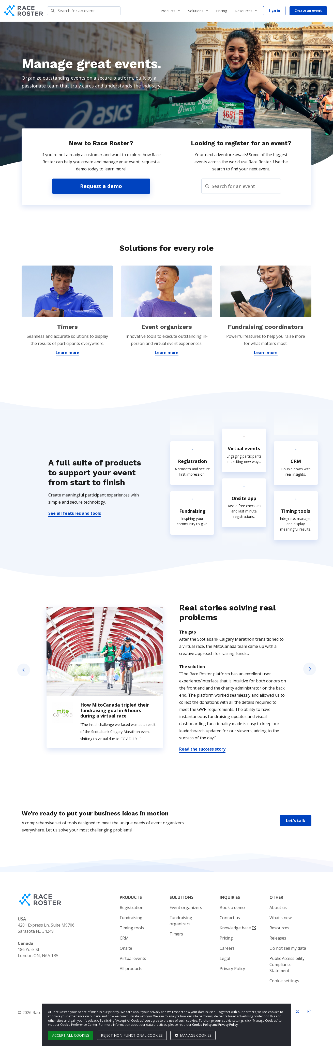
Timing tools (132, 928)
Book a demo (232, 907)
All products (131, 968)
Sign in (274, 10)
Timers (176, 934)
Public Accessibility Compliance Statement (287, 964)
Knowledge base (238, 928)
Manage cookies (192, 1035)
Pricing (221, 10)
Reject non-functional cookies (132, 1035)
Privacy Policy (232, 968)
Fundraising (131, 917)
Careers (227, 948)
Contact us (230, 917)
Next (309, 669)
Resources (243, 10)
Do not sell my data (287, 948)
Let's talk (295, 820)
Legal (225, 958)
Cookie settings (284, 981)
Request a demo (101, 186)
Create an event (308, 10)
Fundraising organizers (181, 921)
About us (278, 907)
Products (168, 10)
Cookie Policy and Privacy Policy (215, 1024)
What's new (280, 917)
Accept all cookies (70, 1035)
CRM (124, 938)
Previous (23, 670)
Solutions (195, 10)
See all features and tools (74, 513)
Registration (131, 907)
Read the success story (202, 749)
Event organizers (186, 907)
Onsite (126, 948)
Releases (277, 938)
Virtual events (133, 958)
